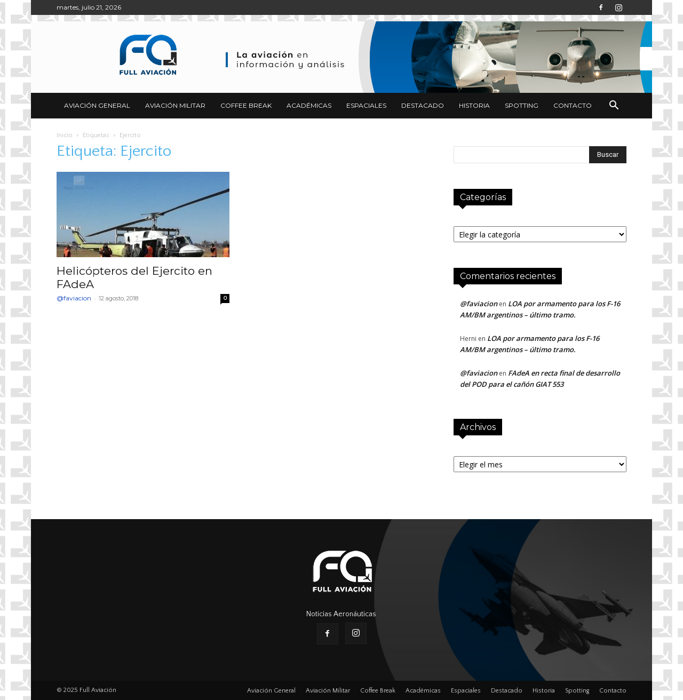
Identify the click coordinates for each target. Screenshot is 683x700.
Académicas (309, 105)
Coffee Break (246, 105)
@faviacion (74, 298)
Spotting (521, 105)
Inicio (65, 135)
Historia (474, 105)
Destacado (422, 105)
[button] (613, 106)
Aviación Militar (175, 105)
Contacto (572, 105)
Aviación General (97, 105)
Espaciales (366, 105)
